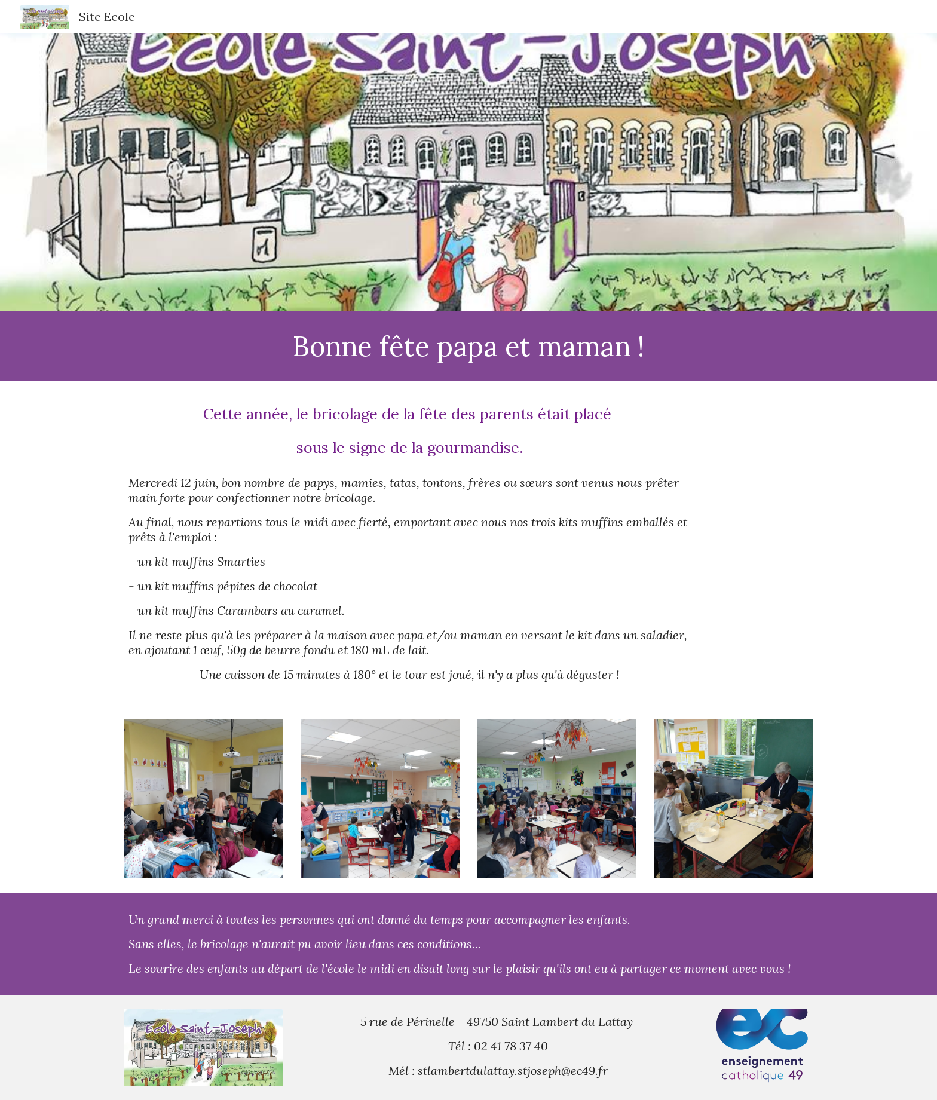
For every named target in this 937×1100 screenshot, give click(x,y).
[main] (468, 346)
